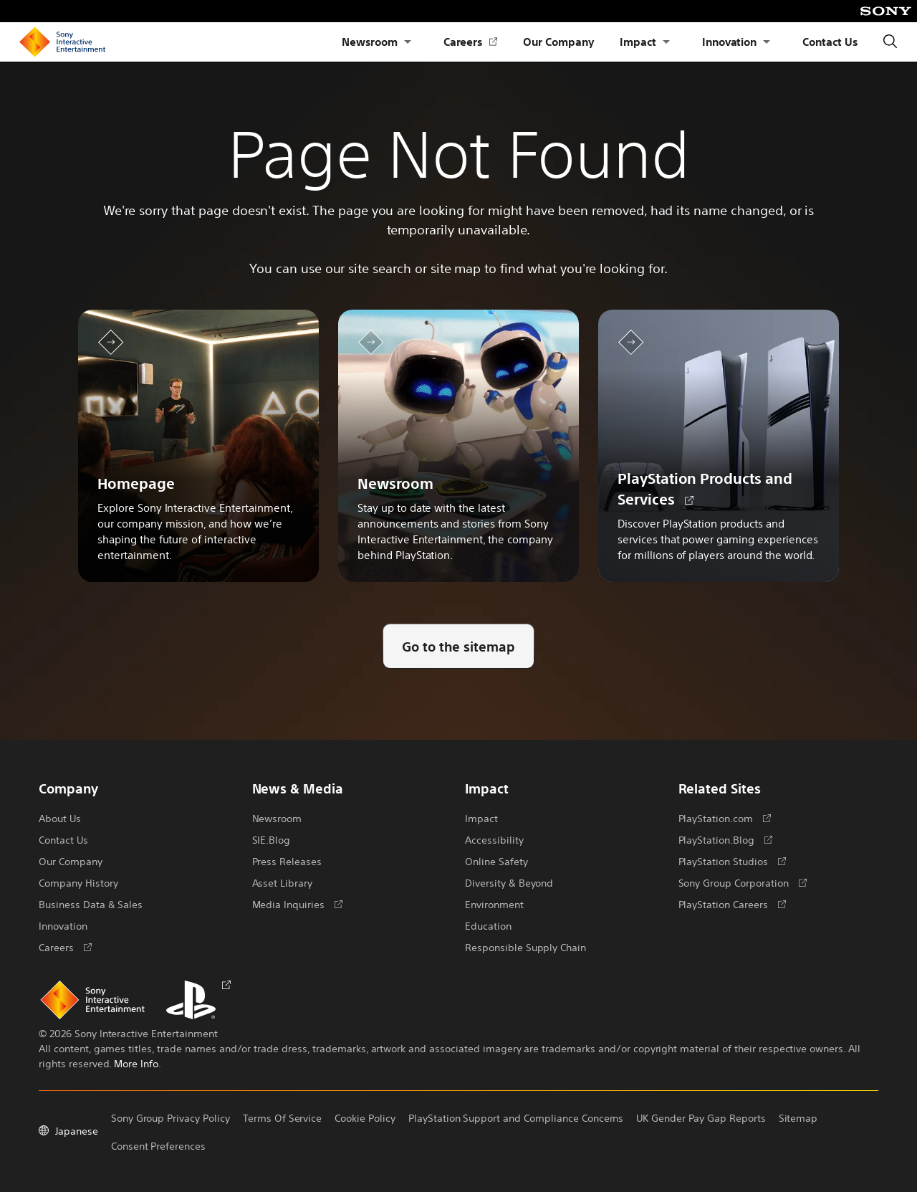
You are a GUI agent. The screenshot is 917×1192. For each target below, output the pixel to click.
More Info (136, 1063)
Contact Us (830, 41)
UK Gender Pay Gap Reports (700, 1117)
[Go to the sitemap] (458, 646)
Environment (494, 903)
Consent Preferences (158, 1145)
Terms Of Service (282, 1117)
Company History (78, 882)
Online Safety (496, 860)
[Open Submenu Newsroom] (408, 42)
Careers (470, 42)
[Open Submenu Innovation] (767, 42)
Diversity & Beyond (509, 882)
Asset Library (282, 882)
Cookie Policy (365, 1117)
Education (488, 925)
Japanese (68, 1130)
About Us (60, 817)
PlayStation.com (724, 817)
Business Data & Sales (91, 903)
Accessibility (494, 839)
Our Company (558, 41)
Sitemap (797, 1117)
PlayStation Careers (732, 903)
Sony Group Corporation (742, 882)
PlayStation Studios (732, 860)
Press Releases (287, 860)
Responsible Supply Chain (525, 946)
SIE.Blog (271, 839)
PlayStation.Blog (725, 839)
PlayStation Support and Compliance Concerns (516, 1117)
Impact (638, 41)
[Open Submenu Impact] (666, 42)
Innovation (729, 41)
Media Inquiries (297, 903)
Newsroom (370, 41)
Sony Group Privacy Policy (170, 1117)
